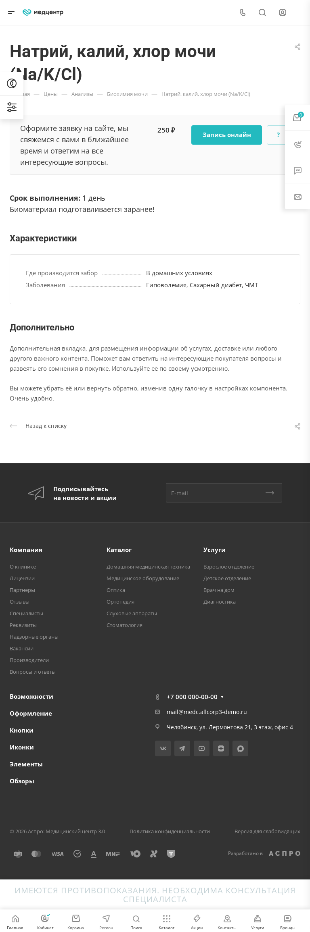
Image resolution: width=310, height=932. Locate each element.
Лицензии (22, 578)
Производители (29, 660)
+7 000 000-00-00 (192, 697)
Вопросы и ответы (33, 671)
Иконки (22, 747)
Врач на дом (219, 590)
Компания (26, 550)
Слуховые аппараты (132, 613)
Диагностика (219, 601)
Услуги (214, 550)
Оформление (31, 713)
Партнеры (22, 590)
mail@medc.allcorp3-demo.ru (207, 712)
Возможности (31, 696)
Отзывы (19, 601)
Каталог (119, 550)
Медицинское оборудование (143, 578)
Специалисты (26, 613)
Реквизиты (23, 625)
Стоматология (124, 625)
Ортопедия (120, 601)
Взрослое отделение (228, 566)
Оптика (116, 590)
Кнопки (22, 730)
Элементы (26, 764)
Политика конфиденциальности (170, 831)
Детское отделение (227, 578)
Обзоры (22, 781)
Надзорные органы (34, 636)
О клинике (23, 566)
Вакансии (22, 648)
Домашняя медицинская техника (148, 566)
